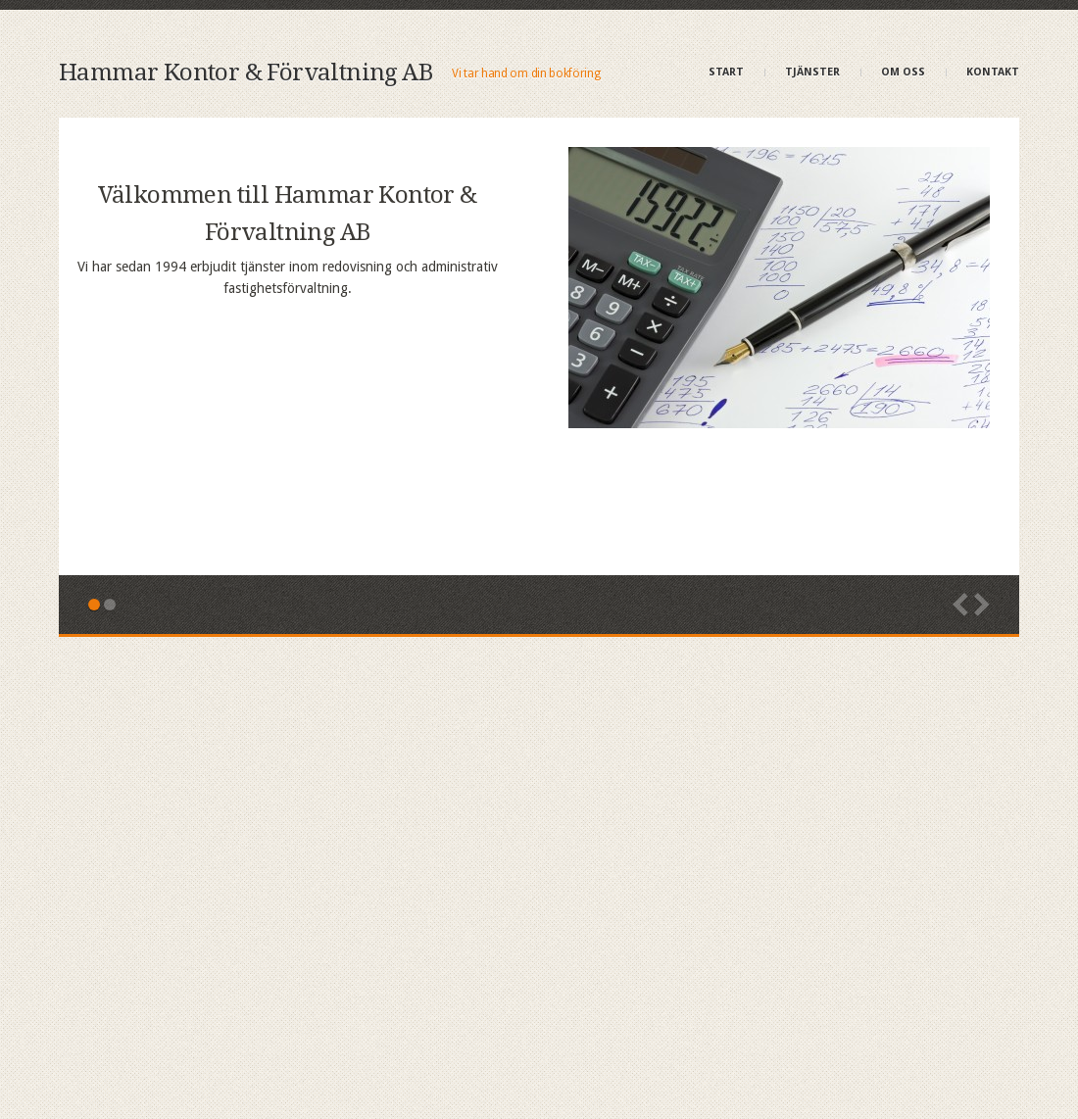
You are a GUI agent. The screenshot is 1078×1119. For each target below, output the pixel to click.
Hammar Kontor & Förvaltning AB (245, 72)
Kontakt (992, 72)
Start (726, 72)
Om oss (903, 72)
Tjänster (812, 72)
